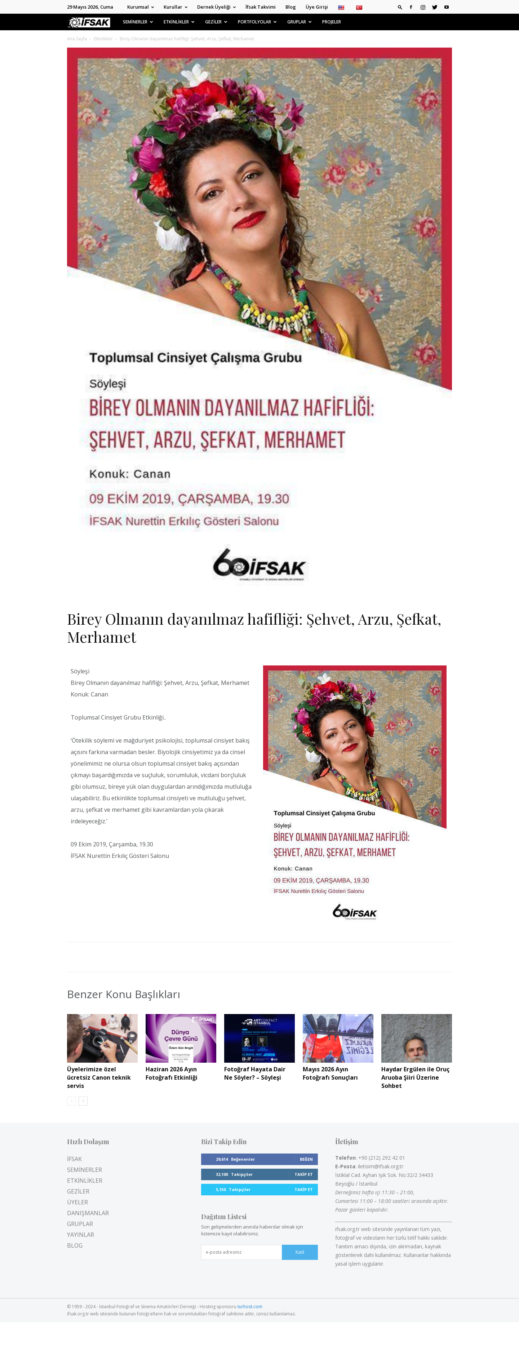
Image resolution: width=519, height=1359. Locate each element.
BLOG (75, 1245)
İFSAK (74, 1159)
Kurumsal (140, 7)
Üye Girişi (317, 7)
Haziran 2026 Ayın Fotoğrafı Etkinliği (172, 1073)
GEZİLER (216, 22)
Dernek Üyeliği (216, 7)
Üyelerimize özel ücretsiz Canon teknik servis (99, 1077)
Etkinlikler (103, 39)
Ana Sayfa (77, 39)
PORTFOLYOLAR (257, 22)
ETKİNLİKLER (179, 22)
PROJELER (331, 22)
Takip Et (303, 1174)
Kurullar (175, 7)
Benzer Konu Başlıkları (123, 994)
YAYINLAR (80, 1235)
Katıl (300, 1252)
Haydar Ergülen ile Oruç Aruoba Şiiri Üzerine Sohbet (415, 1077)
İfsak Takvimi (260, 7)
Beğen (306, 1159)
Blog (290, 7)
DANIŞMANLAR (88, 1213)
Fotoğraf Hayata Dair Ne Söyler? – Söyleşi (254, 1073)
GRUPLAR (299, 22)
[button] (400, 7)
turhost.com (250, 1306)
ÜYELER (77, 1202)
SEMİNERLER (138, 22)
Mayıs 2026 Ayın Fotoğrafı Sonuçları (330, 1073)
